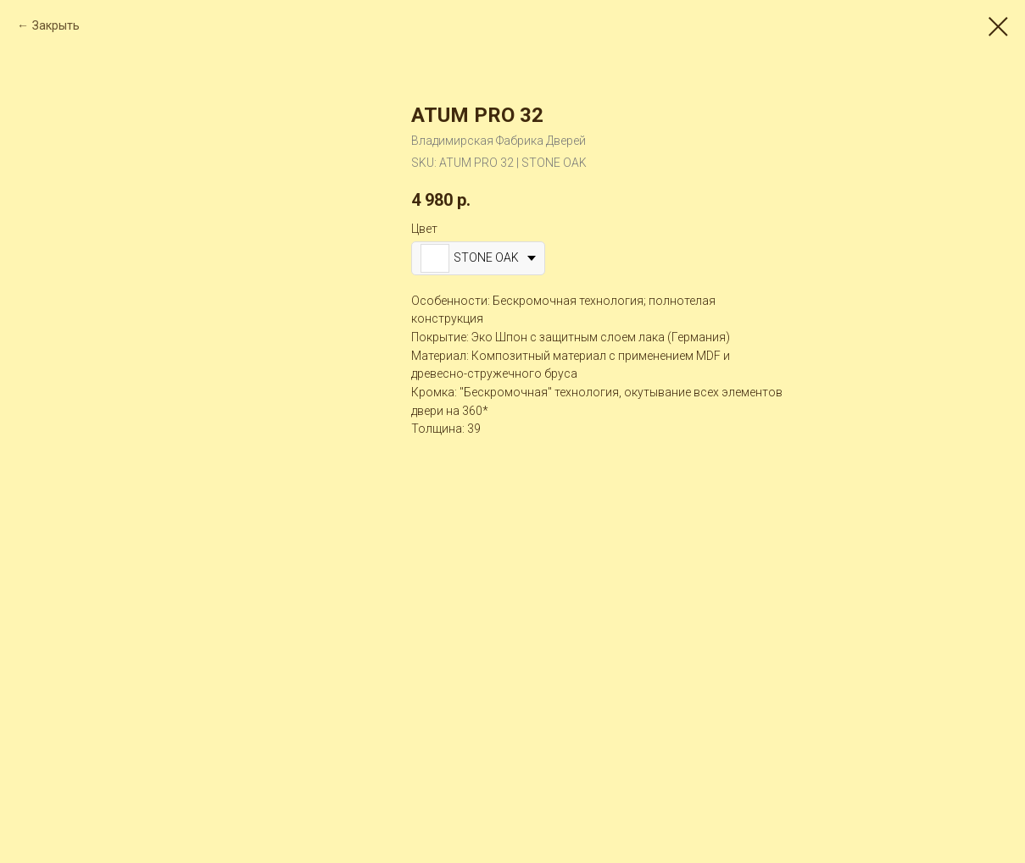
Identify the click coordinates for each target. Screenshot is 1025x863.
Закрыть (56, 25)
